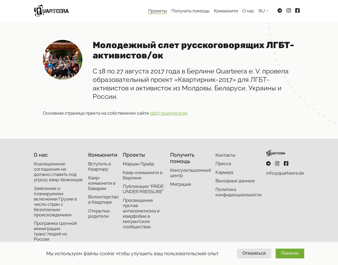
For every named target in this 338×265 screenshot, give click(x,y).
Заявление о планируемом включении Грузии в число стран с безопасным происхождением (55, 201)
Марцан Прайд (138, 163)
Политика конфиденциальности (238, 192)
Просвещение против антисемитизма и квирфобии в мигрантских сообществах (141, 213)
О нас (248, 10)
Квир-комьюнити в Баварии (101, 183)
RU (262, 10)
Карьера (224, 172)
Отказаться (254, 253)
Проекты (157, 10)
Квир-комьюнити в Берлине (142, 175)
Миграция (180, 184)
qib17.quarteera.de (168, 113)
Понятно (290, 253)
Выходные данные (235, 180)
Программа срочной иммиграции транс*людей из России (55, 231)
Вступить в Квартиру (99, 166)
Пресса (223, 163)
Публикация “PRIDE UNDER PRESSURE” (143, 189)
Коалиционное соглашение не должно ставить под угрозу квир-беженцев (58, 171)
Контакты (225, 155)
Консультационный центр (190, 173)
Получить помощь (190, 10)
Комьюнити (226, 10)
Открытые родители (99, 213)
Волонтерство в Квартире (103, 199)
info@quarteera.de (285, 173)
